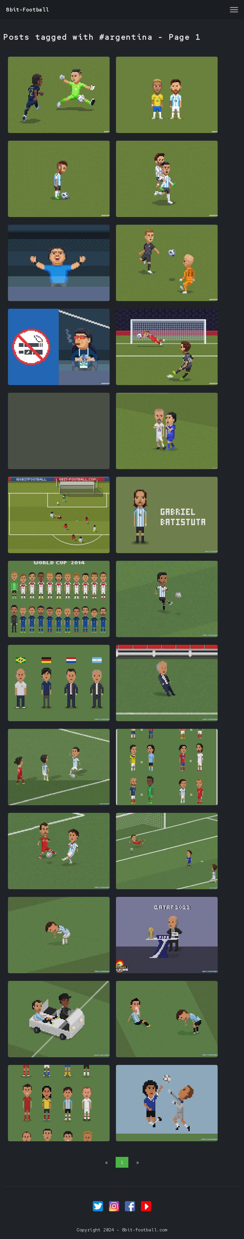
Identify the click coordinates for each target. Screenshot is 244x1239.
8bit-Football (27, 9)
